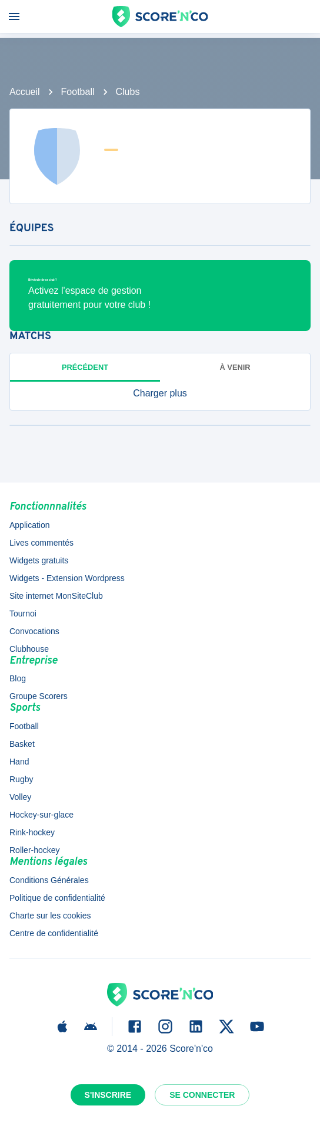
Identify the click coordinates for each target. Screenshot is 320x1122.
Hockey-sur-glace (41, 814)
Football (78, 92)
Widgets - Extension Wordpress (67, 578)
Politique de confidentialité (57, 898)
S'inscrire (108, 1095)
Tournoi (22, 613)
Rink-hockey (32, 832)
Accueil (24, 92)
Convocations (34, 631)
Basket (22, 744)
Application (29, 525)
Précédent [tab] (85, 367)
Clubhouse (29, 649)
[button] (160, 393)
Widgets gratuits (38, 560)
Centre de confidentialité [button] (53, 933)
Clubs (128, 92)
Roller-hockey (34, 850)
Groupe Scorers (38, 696)
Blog (17, 678)
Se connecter (202, 1095)
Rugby (21, 779)
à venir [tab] (235, 367)
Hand (19, 761)
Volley (20, 797)
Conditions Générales (49, 880)
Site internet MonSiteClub (56, 596)
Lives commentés (41, 542)
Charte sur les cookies (50, 915)
